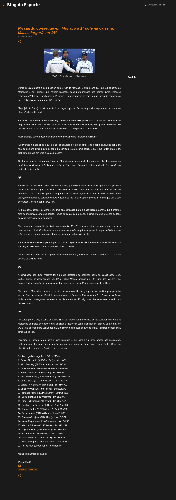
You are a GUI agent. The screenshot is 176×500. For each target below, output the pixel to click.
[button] (19, 41)
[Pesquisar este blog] (160, 5)
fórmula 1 (33, 470)
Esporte (22, 470)
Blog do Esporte (23, 4)
